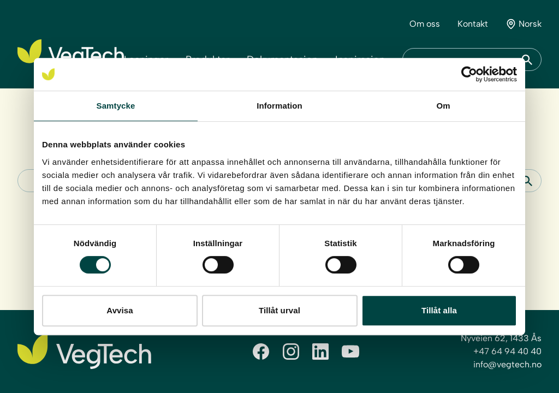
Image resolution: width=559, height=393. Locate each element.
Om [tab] (443, 105)
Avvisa (119, 310)
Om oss (424, 24)
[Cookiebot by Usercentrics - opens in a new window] (469, 74)
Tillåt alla (439, 310)
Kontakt (472, 24)
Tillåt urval (279, 310)
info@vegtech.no (507, 364)
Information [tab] (279, 105)
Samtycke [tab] (116, 105)
